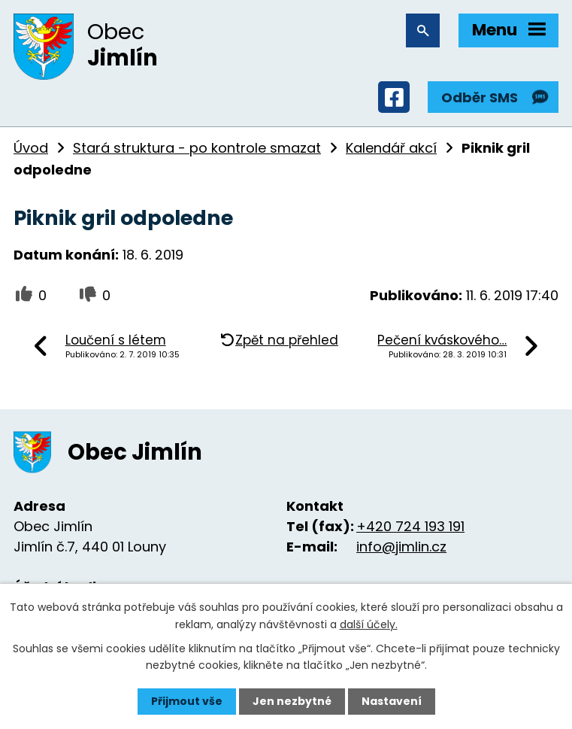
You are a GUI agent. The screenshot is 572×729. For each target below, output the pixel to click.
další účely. (369, 623)
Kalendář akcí (391, 147)
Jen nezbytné (292, 701)
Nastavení (392, 701)
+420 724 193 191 (410, 526)
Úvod (31, 147)
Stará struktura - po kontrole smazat (197, 147)
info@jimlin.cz (401, 546)
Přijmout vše (186, 701)
